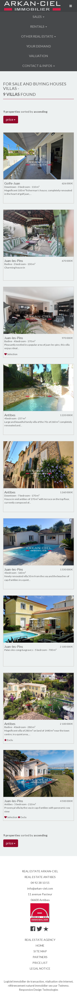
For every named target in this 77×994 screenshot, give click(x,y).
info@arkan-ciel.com (40, 888)
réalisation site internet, (59, 981)
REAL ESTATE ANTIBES (40, 877)
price (10, 119)
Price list (40, 962)
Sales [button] (38, 16)
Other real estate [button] (38, 36)
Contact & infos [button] (38, 66)
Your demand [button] (38, 46)
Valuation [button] (38, 56)
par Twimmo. (61, 985)
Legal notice (40, 968)
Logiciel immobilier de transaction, (24, 981)
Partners (40, 957)
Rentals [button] (38, 26)
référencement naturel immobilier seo (30, 985)
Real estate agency (40, 939)
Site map (40, 951)
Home (40, 945)
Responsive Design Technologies (38, 989)
